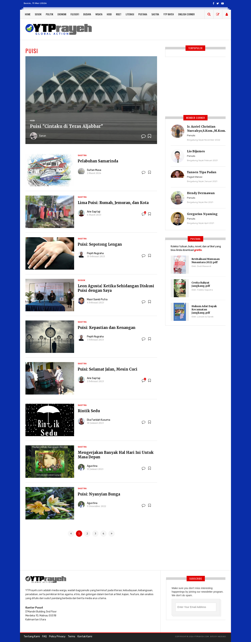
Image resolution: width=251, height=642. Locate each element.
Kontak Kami (85, 636)
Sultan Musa (94, 170)
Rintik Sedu (89, 411)
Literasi (130, 14)
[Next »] (111, 533)
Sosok (38, 14)
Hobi (109, 14)
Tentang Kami (32, 636)
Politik (49, 14)
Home (27, 14)
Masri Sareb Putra (97, 299)
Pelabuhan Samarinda (98, 161)
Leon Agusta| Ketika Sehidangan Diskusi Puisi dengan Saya (116, 288)
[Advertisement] (161, 29)
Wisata (98, 14)
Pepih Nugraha (95, 253)
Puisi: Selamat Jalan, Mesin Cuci (107, 369)
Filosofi (75, 14)
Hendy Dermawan (201, 193)
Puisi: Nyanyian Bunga (99, 494)
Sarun (42, 135)
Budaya (87, 14)
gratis (198, 250)
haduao (222, 637)
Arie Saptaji (93, 211)
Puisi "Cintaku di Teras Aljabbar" (67, 126)
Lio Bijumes (196, 151)
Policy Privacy (57, 636)
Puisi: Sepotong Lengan (100, 244)
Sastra (155, 14)
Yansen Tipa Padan (201, 172)
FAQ (44, 636)
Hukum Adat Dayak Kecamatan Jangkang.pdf (204, 309)
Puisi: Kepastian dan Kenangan (106, 327)
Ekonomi (62, 14)
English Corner (186, 14)
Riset (118, 14)
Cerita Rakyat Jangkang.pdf (200, 284)
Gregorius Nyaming (202, 214)
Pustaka (142, 14)
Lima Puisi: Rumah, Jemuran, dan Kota (113, 202)
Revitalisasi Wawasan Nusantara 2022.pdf (205, 260)
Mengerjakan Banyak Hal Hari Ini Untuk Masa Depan (116, 454)
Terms (71, 636)
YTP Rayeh (168, 14)
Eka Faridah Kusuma (98, 419)
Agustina (92, 466)
